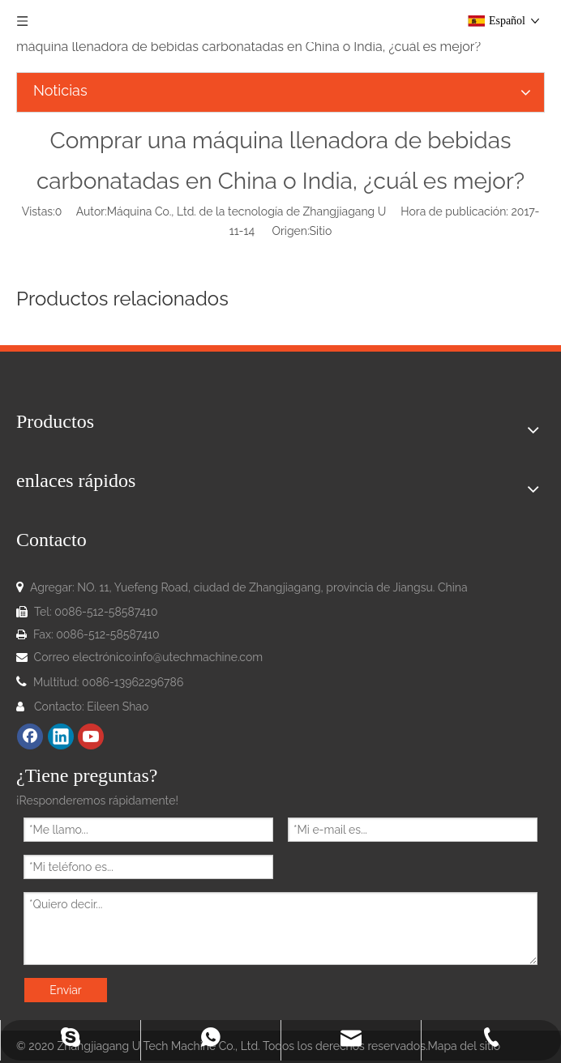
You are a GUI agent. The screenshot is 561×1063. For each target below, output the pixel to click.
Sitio (321, 230)
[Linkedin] (61, 736)
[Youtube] (91, 736)
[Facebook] (30, 736)
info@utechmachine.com (198, 657)
